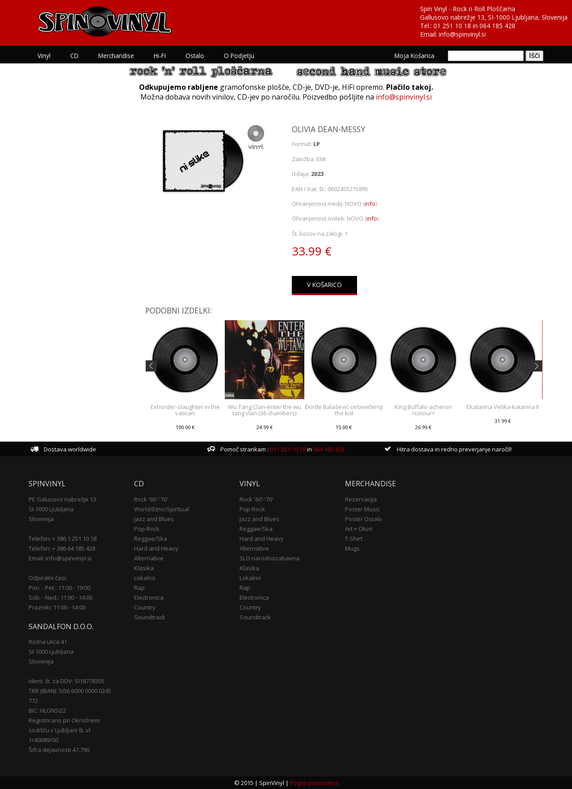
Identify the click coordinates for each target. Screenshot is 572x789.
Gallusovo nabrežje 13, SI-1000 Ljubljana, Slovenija (494, 17)
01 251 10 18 (452, 25)
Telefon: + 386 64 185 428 (62, 548)
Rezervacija (361, 499)
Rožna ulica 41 (48, 642)
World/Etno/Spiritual (161, 509)
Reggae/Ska (150, 538)
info (370, 204)
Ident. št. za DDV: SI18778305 (67, 681)
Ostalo (194, 55)
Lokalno (145, 578)
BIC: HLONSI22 (47, 710)
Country (145, 607)
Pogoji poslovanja (314, 783)
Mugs (352, 548)
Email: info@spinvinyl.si (60, 558)
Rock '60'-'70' (151, 499)
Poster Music (362, 509)
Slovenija (41, 519)
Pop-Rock (147, 529)
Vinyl (44, 55)
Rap (139, 588)
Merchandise (116, 55)
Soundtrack (149, 617)
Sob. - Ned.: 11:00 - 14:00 (61, 597)
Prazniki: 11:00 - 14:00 (57, 607)
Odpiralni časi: (48, 578)
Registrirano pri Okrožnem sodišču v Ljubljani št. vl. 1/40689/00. (64, 730)
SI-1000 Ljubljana (51, 509)
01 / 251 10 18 (287, 449)
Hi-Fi (160, 55)
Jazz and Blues (154, 519)
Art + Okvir (359, 529)
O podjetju (239, 55)
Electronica (149, 597)
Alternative (149, 558)
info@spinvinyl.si (462, 34)
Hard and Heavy (156, 548)
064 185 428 (497, 25)
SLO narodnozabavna (269, 558)
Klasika (144, 568)
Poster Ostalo (363, 519)
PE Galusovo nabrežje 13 (62, 499)
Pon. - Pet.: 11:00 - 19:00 (59, 588)
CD (74, 55)
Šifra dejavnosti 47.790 (59, 750)
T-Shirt (353, 538)
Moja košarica (414, 55)
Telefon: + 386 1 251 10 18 (63, 538)
